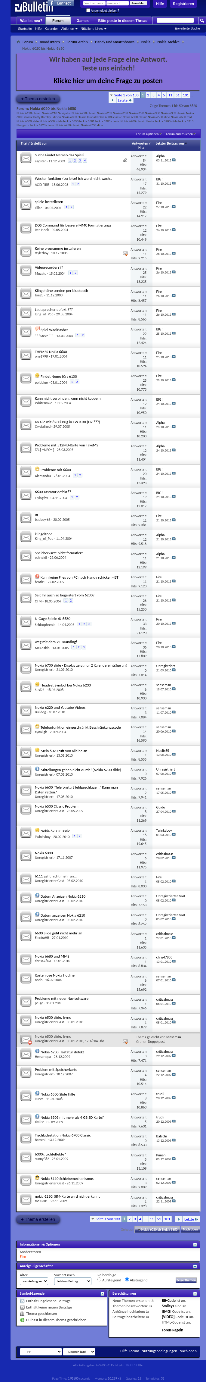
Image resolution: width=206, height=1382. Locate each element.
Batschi (40, 1140)
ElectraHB (42, 938)
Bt (36, 515)
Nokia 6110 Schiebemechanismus (67, 1178)
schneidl (41, 557)
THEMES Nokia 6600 (51, 351)
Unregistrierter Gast (49, 811)
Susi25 (39, 690)
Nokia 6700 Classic (55, 831)
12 (144, 230)
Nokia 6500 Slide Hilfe (58, 1094)
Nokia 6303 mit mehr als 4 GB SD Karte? (72, 1117)
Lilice (38, 208)
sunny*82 (42, 1159)
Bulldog (40, 712)
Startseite (25, 28)
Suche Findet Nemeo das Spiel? (60, 155)
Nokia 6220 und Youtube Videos (60, 707)
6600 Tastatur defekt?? (53, 491)
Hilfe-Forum (129, 1351)
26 (144, 601)
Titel (24, 143)
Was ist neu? (31, 21)
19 (144, 497)
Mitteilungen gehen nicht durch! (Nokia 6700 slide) (81, 770)
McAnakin (42, 648)
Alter (24, 1275)
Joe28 (39, 295)
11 (170, 95)
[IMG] (166, 1311)
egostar (40, 161)
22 (144, 207)
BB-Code (169, 1300)
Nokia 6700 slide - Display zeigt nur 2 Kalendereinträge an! (81, 665)
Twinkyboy (43, 837)
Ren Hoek (42, 230)
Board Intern (50, 41)
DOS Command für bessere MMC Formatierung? (73, 225)
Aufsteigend (109, 1279)
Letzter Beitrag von (172, 143)
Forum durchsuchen (179, 134)
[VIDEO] (168, 1317)
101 (186, 95)
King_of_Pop (44, 314)
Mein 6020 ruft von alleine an (64, 751)
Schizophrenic (45, 625)
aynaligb (41, 732)
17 (144, 184)
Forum (57, 21)
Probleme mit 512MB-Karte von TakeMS (66, 445)
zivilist (39, 1122)
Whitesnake (43, 403)
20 (144, 474)
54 (144, 160)
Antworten (140, 143)
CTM (38, 601)
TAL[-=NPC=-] (44, 450)
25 (144, 272)
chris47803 (43, 961)
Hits (141, 147)
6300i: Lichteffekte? (50, 1154)
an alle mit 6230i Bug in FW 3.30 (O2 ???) (67, 422)
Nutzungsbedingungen (159, 1351)
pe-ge (39, 1003)
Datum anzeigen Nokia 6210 (63, 915)
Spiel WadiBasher (54, 329)
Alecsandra (43, 476)
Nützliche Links (92, 28)
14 (144, 732)
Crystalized (43, 426)
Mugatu (40, 273)
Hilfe (160, 4)
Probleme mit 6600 (56, 469)
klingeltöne (44, 534)
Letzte (125, 100)
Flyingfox (41, 498)
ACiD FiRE (42, 185)
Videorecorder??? (49, 267)
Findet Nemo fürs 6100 (59, 376)
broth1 (40, 582)
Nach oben (190, 1230)
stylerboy (41, 253)
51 (178, 95)
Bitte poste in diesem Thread (123, 21)
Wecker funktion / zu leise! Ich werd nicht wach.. (73, 178)
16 (144, 835)
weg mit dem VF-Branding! (56, 641)
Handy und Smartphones (114, 41)
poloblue (41, 382)
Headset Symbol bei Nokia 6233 (66, 685)
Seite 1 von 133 (126, 95)
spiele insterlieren (49, 201)
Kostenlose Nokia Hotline (55, 975)
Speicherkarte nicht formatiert (59, 553)
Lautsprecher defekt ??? (54, 309)
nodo (38, 980)
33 (144, 624)
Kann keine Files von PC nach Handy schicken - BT (79, 577)
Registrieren (183, 4)
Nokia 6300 (44, 853)
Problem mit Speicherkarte (56, 1069)
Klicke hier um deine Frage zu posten (108, 80)
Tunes (39, 1099)
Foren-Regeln (172, 1330)
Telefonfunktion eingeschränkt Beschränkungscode (81, 727)
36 (144, 647)
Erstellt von (38, 143)
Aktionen (67, 28)
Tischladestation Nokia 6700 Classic (63, 1135)
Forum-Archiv (77, 41)
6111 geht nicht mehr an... (56, 876)
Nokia (145, 41)
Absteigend (136, 1279)
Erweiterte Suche (187, 28)
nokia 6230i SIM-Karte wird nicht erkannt (67, 1196)
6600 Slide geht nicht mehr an (58, 933)
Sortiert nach (64, 1275)
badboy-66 (43, 519)
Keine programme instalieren (58, 248)
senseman (173, 1037)
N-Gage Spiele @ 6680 (52, 618)
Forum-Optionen (147, 134)
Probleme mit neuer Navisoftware (61, 998)
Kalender (51, 28)
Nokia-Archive (168, 41)
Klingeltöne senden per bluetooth (61, 290)
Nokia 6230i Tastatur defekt (62, 1052)
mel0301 (41, 1201)
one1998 (41, 356)
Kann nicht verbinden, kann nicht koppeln (67, 398)
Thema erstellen (38, 98)
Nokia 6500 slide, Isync (53, 1017)
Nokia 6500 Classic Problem (56, 806)
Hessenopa (43, 1057)
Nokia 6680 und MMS (52, 956)
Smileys (168, 1306)
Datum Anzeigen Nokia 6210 (63, 896)
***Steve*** (44, 336)
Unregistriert (44, 670)
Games (83, 21)
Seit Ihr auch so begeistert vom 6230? (64, 595)
